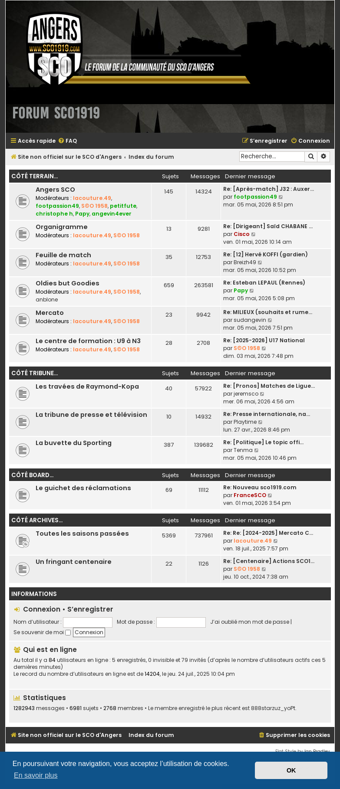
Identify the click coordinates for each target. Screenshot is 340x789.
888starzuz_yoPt (273, 708)
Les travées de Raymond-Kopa (87, 386)
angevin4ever (112, 213)
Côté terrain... (34, 176)
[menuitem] (67, 141)
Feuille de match (63, 255)
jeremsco (246, 393)
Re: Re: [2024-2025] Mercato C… (268, 533)
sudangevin (250, 320)
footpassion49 (57, 206)
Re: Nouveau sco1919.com (260, 487)
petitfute (123, 206)
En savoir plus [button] (36, 775)
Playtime (245, 422)
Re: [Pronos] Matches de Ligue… (269, 386)
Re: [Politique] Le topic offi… (263, 442)
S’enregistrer (90, 609)
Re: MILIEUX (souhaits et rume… (267, 312)
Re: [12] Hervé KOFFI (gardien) (265, 254)
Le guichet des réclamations (83, 488)
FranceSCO (250, 495)
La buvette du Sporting (74, 443)
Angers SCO (55, 189)
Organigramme (62, 227)
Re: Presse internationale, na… (266, 414)
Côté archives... (37, 520)
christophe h (54, 213)
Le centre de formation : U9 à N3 (88, 341)
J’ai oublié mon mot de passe (249, 621)
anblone (47, 299)
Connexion (41, 609)
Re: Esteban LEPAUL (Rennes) (264, 282)
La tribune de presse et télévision (91, 414)
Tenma (243, 450)
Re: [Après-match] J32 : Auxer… (268, 189)
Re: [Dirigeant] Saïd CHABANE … (268, 226)
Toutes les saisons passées (82, 533)
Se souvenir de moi (42, 632)
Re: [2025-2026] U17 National (264, 340)
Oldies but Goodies (67, 283)
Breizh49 (245, 262)
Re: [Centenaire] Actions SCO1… (268, 561)
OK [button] (291, 770)
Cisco (242, 234)
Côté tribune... (34, 373)
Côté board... (32, 475)
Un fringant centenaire (74, 561)
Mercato (50, 312)
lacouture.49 (92, 198)
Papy (82, 213)
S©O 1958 (94, 206)
